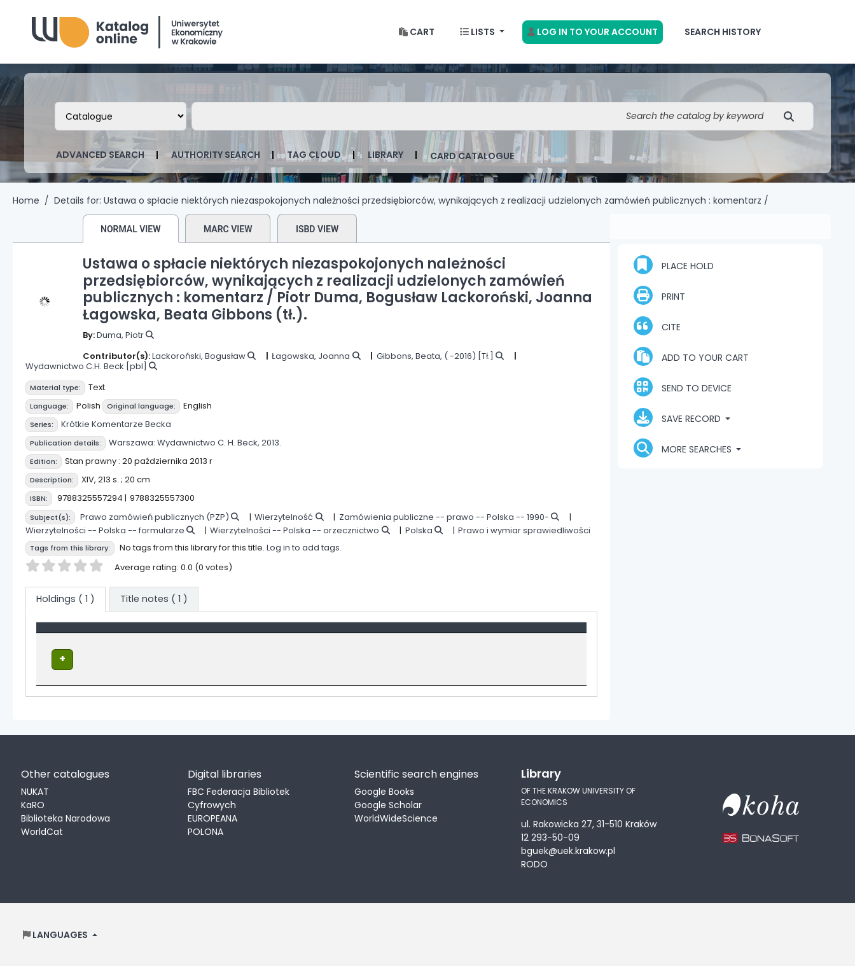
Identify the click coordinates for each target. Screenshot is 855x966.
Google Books (384, 790)
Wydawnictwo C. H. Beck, (208, 443)
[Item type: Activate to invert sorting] (129, 634)
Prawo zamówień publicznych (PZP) (154, 517)
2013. (271, 443)
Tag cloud (314, 154)
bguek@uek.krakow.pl (568, 850)
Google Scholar (388, 803)
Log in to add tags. (304, 548)
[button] (417, 32)
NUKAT (35, 790)
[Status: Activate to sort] (533, 634)
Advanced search (100, 154)
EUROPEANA (212, 817)
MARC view (228, 229)
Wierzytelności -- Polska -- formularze (104, 530)
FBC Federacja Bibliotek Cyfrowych (238, 797)
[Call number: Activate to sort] (408, 634)
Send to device (683, 386)
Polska (419, 530)
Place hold (674, 264)
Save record (678, 417)
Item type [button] (65, 633)
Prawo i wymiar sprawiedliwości (524, 530)
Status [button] (501, 633)
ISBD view (317, 229)
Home (26, 200)
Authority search (215, 154)
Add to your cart (691, 356)
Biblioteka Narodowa (65, 817)
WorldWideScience (396, 817)
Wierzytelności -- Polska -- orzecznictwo (294, 530)
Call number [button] (371, 633)
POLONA (205, 830)
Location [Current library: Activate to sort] (248, 633)
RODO (534, 863)
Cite (657, 325)
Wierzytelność (283, 517)
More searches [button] (684, 448)
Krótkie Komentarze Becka (116, 424)
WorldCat (42, 830)
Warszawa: (132, 443)
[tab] (153, 599)
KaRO (33, 803)
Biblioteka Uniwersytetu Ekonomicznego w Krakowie (127, 29)
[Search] (792, 116)
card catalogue (472, 156)
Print (659, 295)
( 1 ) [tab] (65, 598)
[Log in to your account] (592, 32)
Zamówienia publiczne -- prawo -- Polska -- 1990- (444, 517)
